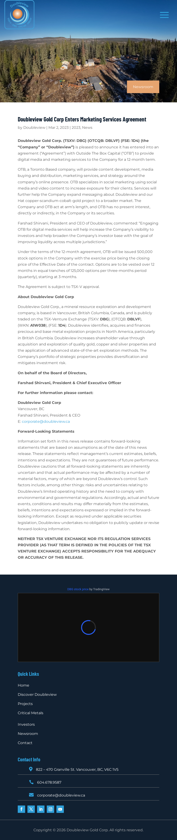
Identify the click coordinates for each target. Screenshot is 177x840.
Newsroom (28, 733)
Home (23, 685)
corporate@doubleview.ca (46, 421)
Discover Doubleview (37, 694)
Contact (25, 743)
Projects (25, 704)
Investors (26, 724)
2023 (76, 127)
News (87, 127)
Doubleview (34, 127)
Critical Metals (30, 713)
